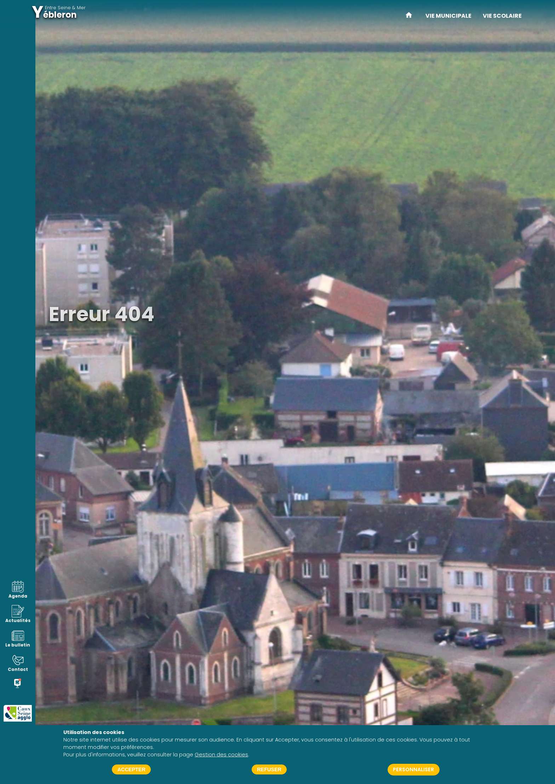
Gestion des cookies (221, 754)
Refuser (269, 769)
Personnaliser (413, 769)
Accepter (131, 769)
